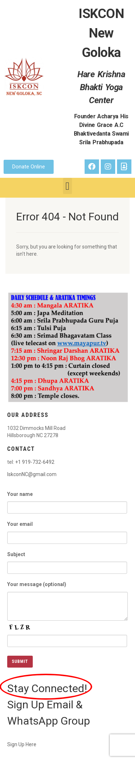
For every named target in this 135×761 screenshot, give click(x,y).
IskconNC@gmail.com (32, 474)
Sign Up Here (21, 744)
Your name (67, 499)
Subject (67, 559)
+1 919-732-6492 (34, 462)
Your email (67, 529)
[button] (67, 186)
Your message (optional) (67, 594)
